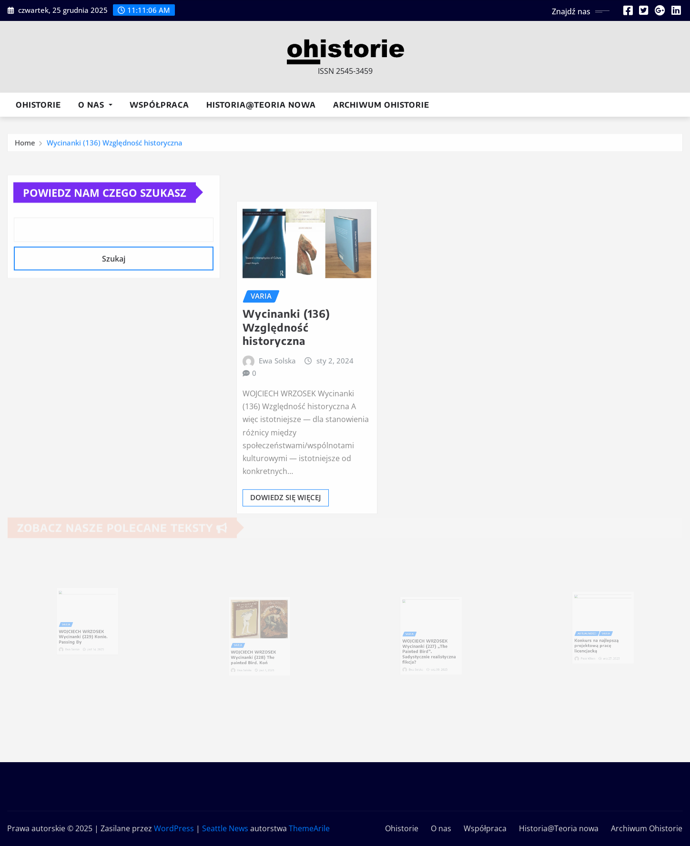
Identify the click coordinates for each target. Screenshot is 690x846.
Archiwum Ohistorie (381, 105)
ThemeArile (309, 828)
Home (25, 146)
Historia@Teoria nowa (261, 105)
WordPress (174, 828)
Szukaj (113, 276)
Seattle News (225, 828)
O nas (95, 105)
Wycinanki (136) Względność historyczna (115, 146)
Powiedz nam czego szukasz (104, 209)
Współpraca (159, 105)
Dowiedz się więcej (285, 550)
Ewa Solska (277, 413)
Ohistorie (38, 105)
